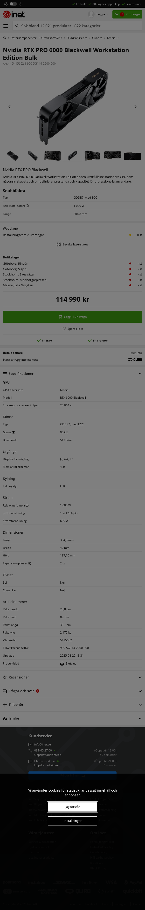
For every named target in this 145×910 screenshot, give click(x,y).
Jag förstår (72, 807)
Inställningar (73, 820)
